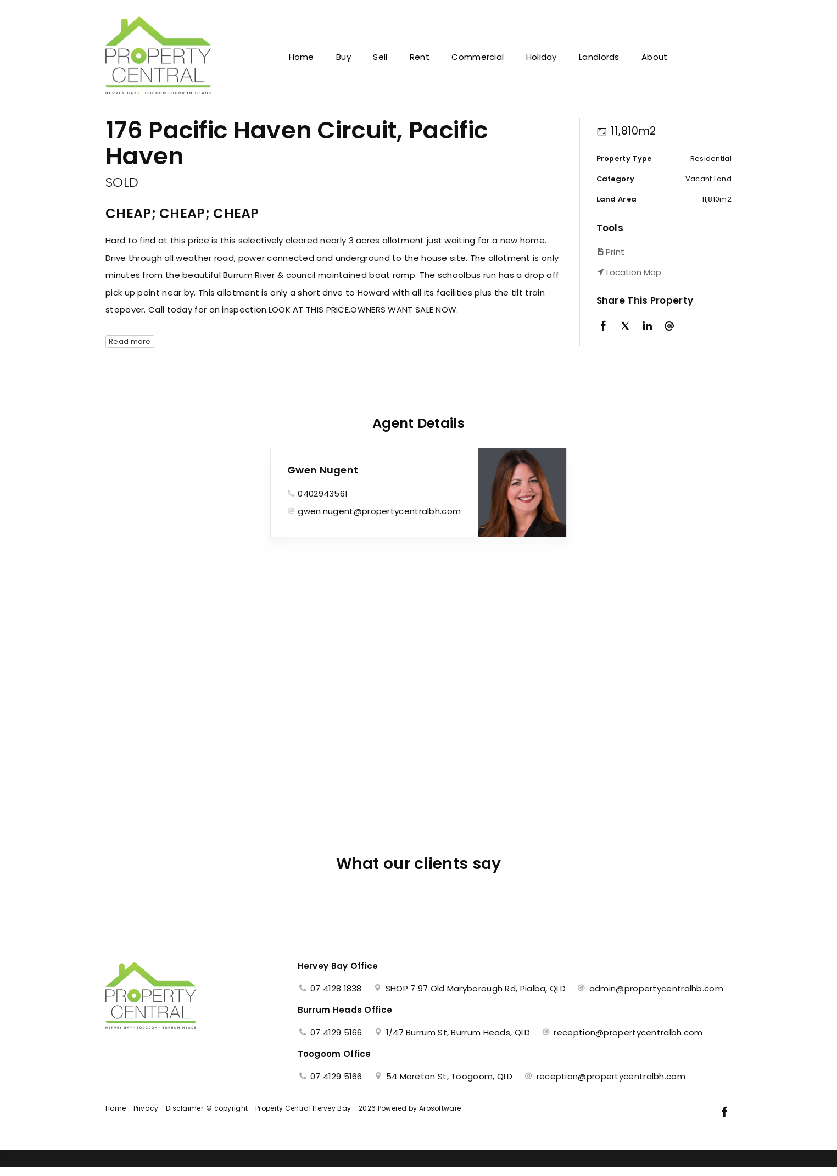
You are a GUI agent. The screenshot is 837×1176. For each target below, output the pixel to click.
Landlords (599, 57)
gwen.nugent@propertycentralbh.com (379, 511)
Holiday (541, 57)
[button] (661, 252)
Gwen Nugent (322, 470)
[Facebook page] (724, 1113)
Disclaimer (184, 1108)
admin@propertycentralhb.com (656, 988)
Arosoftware (440, 1108)
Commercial (477, 57)
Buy (343, 57)
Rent (419, 57)
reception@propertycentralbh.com (628, 1032)
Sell (380, 57)
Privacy (146, 1108)
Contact (705, 57)
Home (301, 57)
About (654, 57)
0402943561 (323, 493)
